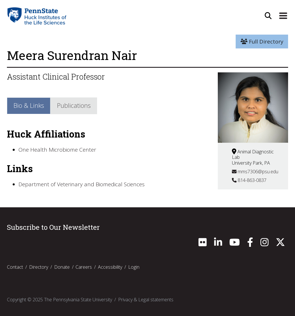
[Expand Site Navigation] (283, 15)
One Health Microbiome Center (57, 149)
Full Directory (262, 41)
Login (133, 267)
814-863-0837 (249, 180)
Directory (38, 267)
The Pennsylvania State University (78, 299)
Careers (83, 267)
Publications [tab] (74, 105)
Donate (62, 267)
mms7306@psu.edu (255, 171)
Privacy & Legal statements (145, 299)
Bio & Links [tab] (29, 105)
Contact (15, 267)
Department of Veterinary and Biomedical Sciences (81, 184)
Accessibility (110, 267)
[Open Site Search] (268, 15)
